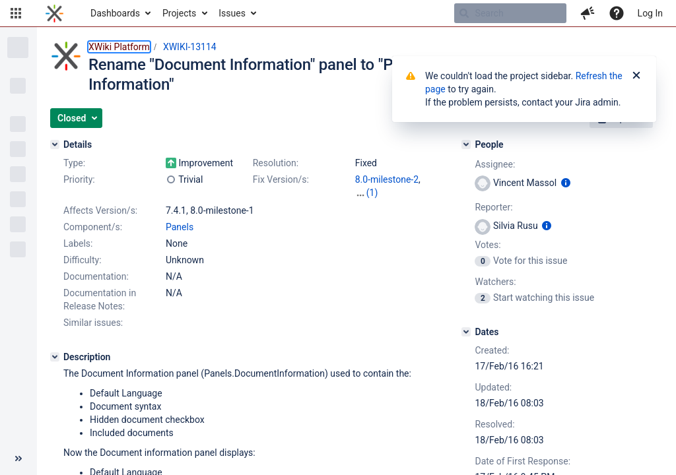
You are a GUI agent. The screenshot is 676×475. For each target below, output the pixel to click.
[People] (466, 144)
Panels (179, 227)
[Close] (636, 75)
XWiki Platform (119, 47)
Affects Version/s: (100, 210)
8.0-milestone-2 (387, 179)
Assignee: (495, 164)
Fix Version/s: (281, 179)
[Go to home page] (54, 13)
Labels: (77, 243)
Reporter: (493, 207)
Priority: (79, 179)
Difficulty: (82, 260)
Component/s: (92, 227)
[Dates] (466, 331)
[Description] (54, 357)
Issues (232, 13)
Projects (179, 13)
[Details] (54, 144)
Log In (650, 13)
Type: (74, 163)
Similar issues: (93, 322)
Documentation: (96, 276)
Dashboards (115, 13)
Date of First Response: (522, 461)
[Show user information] (565, 182)
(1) (372, 192)
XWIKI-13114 (190, 47)
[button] (16, 13)
